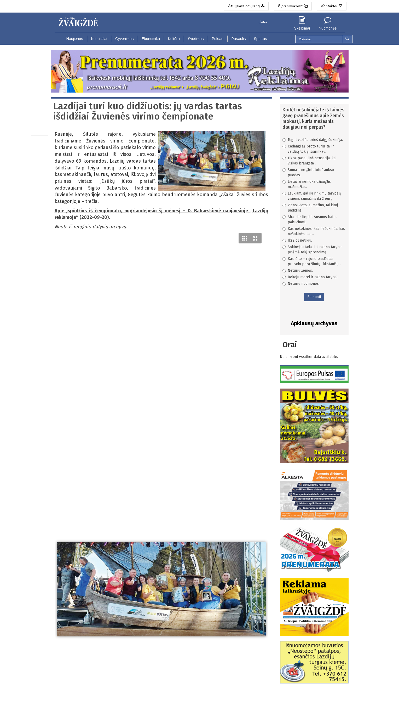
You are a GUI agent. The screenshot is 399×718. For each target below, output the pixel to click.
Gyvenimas (124, 39)
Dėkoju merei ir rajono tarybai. (310, 277)
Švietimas (196, 39)
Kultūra (174, 39)
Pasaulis (239, 39)
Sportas (260, 39)
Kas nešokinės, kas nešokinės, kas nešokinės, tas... (313, 231)
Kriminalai (99, 39)
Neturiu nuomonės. (301, 283)
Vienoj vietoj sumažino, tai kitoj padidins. (310, 208)
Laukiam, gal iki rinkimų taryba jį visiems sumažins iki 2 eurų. (311, 196)
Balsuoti (314, 297)
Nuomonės (328, 28)
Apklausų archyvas (314, 323)
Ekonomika (151, 39)
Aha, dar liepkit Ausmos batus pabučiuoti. (309, 219)
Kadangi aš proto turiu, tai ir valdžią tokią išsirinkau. (308, 149)
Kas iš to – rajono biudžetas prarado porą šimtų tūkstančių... (311, 261)
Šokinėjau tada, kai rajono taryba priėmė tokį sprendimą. (312, 249)
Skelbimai (302, 28)
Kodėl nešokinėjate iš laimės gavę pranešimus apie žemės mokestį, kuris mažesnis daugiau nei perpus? (313, 118)
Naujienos (74, 39)
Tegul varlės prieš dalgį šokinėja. (312, 140)
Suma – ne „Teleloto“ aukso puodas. (308, 172)
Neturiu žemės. (297, 270)
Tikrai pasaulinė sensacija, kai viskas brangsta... (309, 161)
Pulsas (217, 39)
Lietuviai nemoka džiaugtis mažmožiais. (306, 184)
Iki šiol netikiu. (297, 240)
